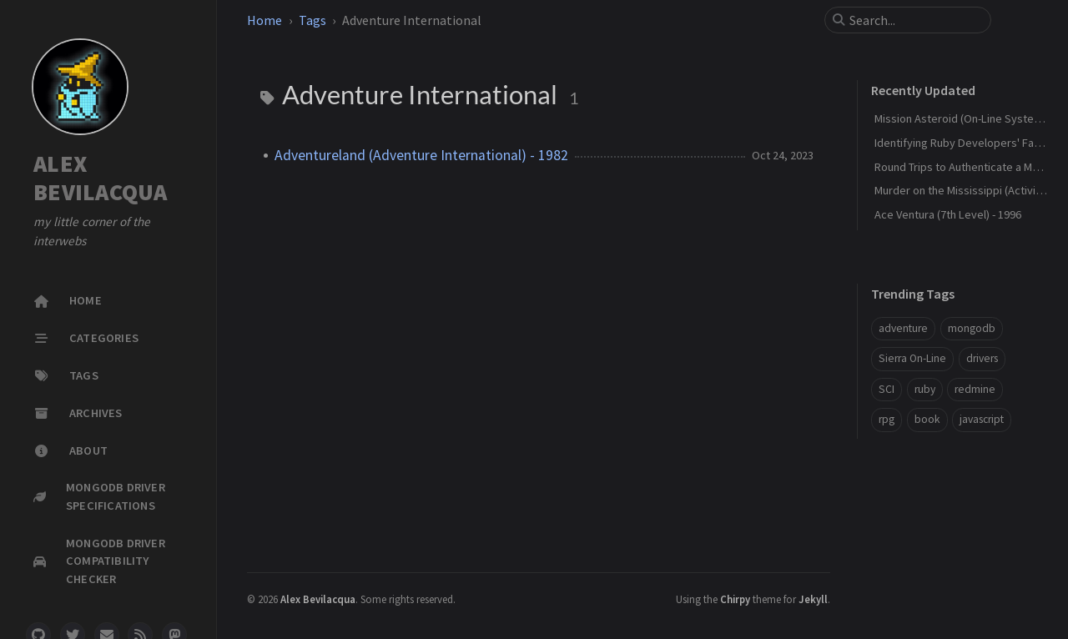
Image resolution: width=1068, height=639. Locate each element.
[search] (914, 20)
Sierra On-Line (912, 358)
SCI (886, 389)
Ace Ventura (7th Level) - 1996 (947, 214)
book (927, 419)
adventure (903, 328)
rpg (886, 419)
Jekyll (813, 599)
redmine (975, 389)
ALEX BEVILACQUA (100, 177)
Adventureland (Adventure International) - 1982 (421, 155)
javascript (982, 419)
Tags (312, 20)
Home (264, 20)
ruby (924, 389)
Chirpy (735, 599)
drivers (982, 358)
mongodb (971, 328)
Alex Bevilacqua (317, 599)
